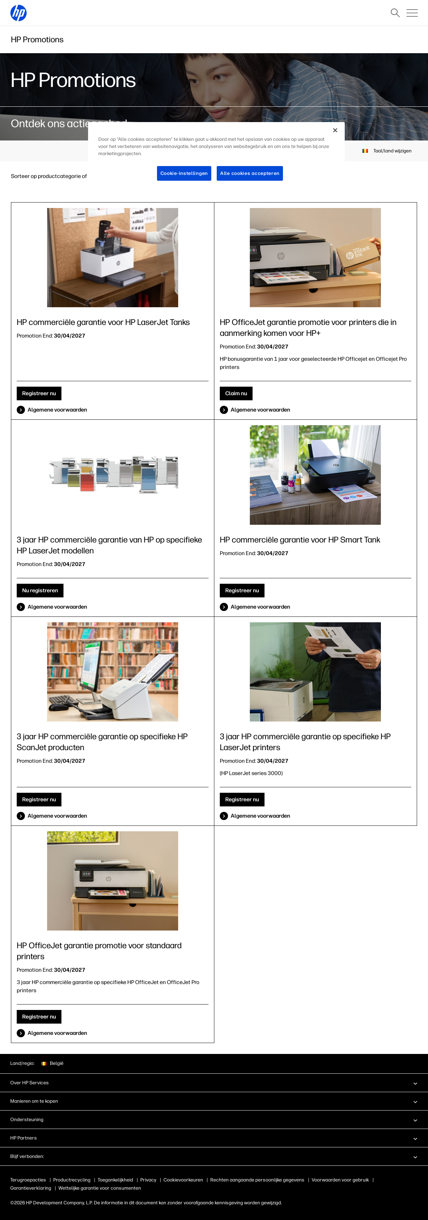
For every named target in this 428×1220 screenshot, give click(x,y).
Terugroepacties (28, 1180)
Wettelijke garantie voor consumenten (99, 1188)
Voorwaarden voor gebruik (344, 1180)
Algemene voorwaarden (57, 409)
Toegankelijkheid (115, 1180)
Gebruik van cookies (185, 1180)
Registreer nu (39, 393)
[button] (214, 1082)
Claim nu (236, 393)
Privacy (148, 1180)
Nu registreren (40, 590)
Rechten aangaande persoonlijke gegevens (262, 1180)
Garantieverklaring (30, 1188)
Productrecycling (71, 1180)
